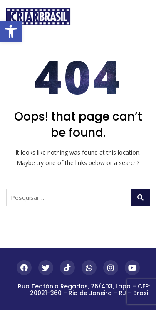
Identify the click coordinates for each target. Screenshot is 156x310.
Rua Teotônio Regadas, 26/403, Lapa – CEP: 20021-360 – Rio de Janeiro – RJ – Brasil (84, 289)
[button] (11, 31)
